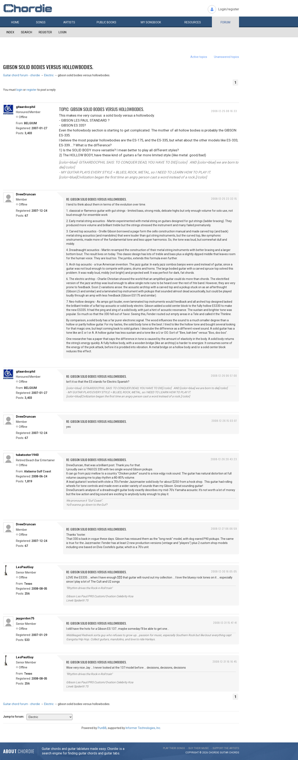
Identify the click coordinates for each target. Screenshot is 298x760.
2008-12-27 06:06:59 (224, 528)
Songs (41, 22)
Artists (69, 22)
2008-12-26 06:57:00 (224, 375)
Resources (192, 22)
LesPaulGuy (25, 567)
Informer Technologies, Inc (143, 728)
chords (234, 752)
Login (62, 32)
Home (15, 22)
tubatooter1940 (27, 455)
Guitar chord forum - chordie (21, 75)
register (31, 89)
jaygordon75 (25, 618)
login (19, 89)
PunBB (102, 728)
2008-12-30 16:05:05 (224, 571)
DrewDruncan (26, 194)
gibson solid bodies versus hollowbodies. (48, 67)
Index (10, 32)
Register (45, 32)
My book (151, 22)
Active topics (198, 57)
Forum (225, 22)
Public (106, 22)
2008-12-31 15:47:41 (225, 622)
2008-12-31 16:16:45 (225, 661)
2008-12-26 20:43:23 (224, 459)
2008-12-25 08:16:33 (224, 111)
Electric (49, 75)
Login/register (228, 9)
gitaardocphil (25, 107)
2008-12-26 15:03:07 (224, 420)
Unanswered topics (226, 57)
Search (26, 32)
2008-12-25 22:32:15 (224, 198)
